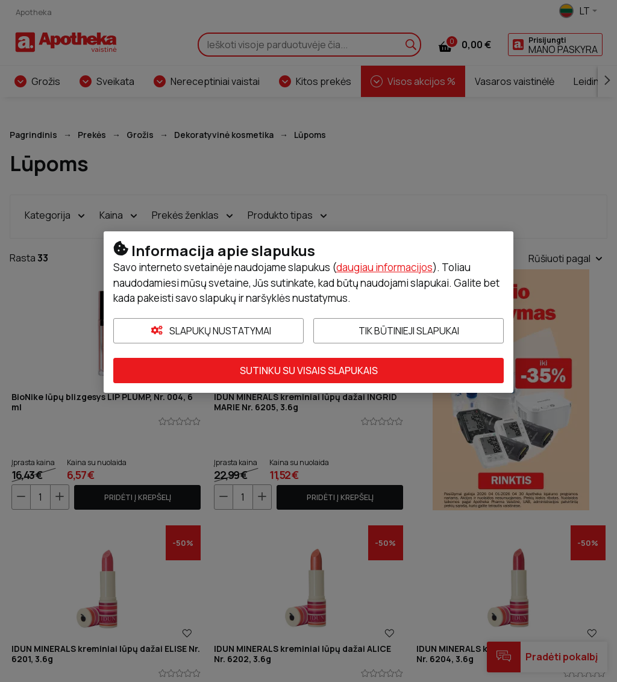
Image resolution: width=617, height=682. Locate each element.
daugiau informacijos (384, 267)
